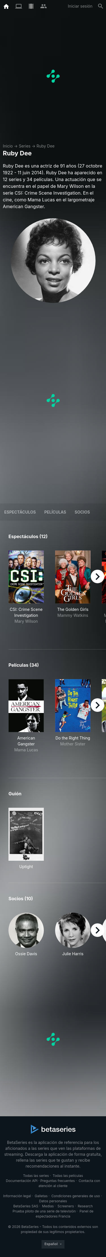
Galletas (41, 1196)
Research (85, 1206)
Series (25, 146)
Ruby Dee (45, 146)
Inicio (8, 146)
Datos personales (53, 1201)
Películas (55, 512)
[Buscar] (100, 6)
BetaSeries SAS (25, 1206)
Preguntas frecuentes (57, 1181)
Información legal (17, 1196)
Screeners (66, 1206)
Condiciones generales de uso (75, 1196)
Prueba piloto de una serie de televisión (44, 1211)
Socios (82, 512)
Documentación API (22, 1181)
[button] (26, 938)
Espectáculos (20, 512)
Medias (48, 1206)
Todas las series (36, 1176)
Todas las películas (68, 1176)
